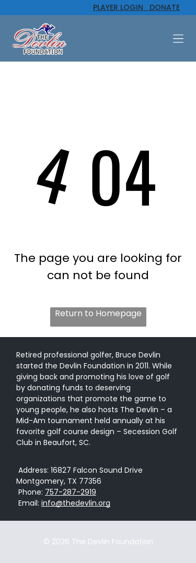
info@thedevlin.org (75, 503)
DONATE (161, 7)
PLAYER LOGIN (118, 7)
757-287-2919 (70, 492)
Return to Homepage (98, 313)
